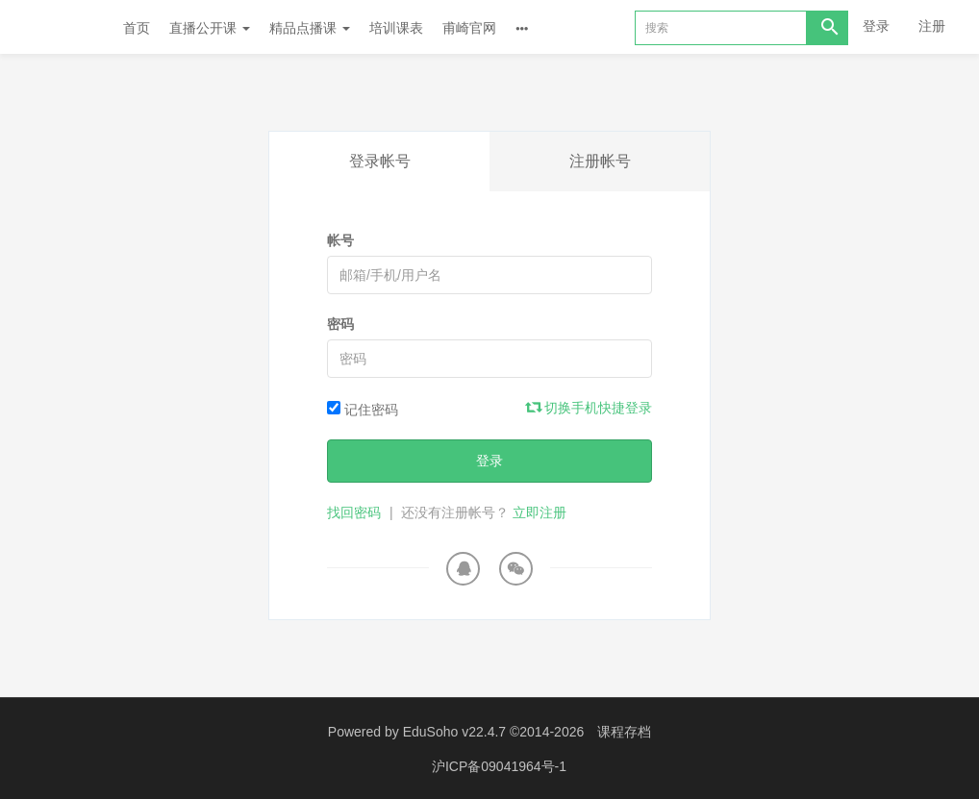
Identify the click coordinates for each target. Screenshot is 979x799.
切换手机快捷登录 (589, 407)
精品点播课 (309, 28)
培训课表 (396, 28)
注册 (931, 26)
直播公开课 (209, 28)
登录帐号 (380, 161)
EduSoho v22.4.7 (454, 731)
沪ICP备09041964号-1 (499, 765)
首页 (136, 28)
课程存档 (624, 731)
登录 (876, 26)
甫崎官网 (469, 28)
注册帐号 (600, 161)
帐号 (340, 240)
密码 (340, 324)
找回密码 (354, 512)
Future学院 (61, 27)
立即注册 (539, 512)
